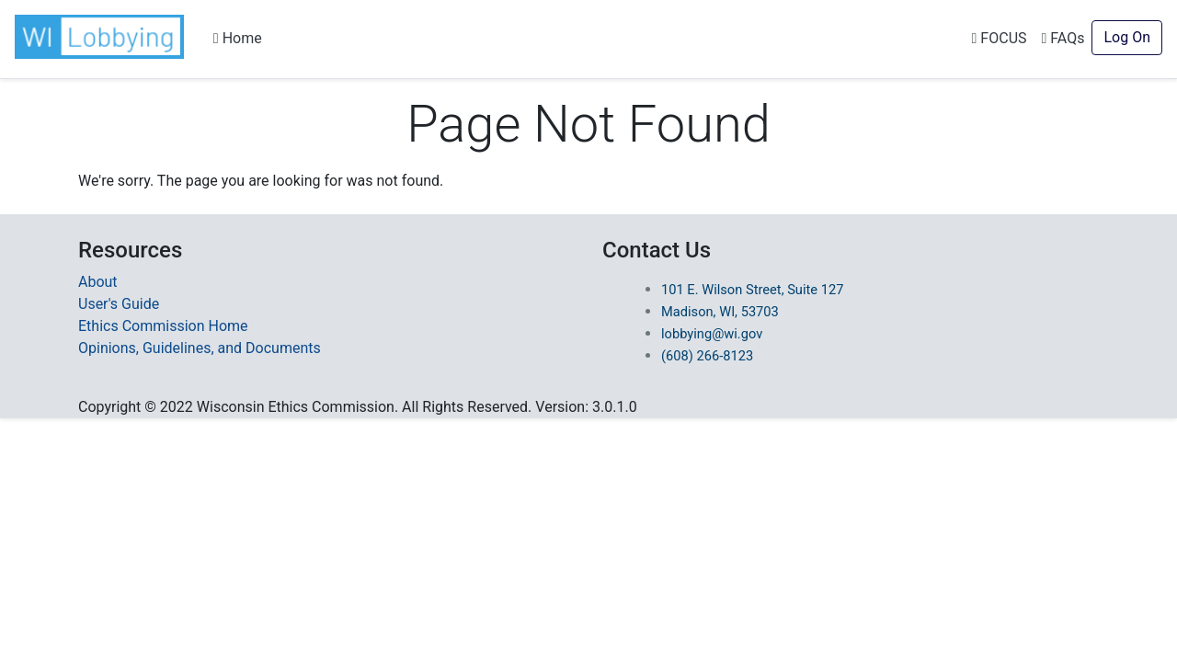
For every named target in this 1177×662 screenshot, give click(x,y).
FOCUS (999, 38)
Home (237, 38)
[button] (103, 36)
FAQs (1063, 38)
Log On (1126, 37)
